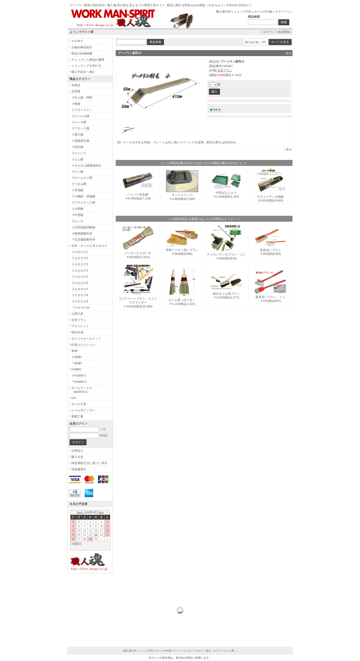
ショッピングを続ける (86, 65)
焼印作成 (77, 332)
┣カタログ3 (79, 264)
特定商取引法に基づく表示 (89, 463)
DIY (73, 398)
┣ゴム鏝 (77, 159)
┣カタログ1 (79, 252)
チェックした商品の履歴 (87, 59)
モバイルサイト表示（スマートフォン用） (212, 650)
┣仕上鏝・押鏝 (81, 97)
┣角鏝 (75, 103)
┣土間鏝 (77, 208)
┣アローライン (81, 110)
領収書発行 (78, 469)
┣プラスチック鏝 (83, 202)
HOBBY (76, 369)
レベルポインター (83, 410)
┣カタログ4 (79, 270)
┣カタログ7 (79, 289)
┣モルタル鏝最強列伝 (86, 165)
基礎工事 (77, 416)
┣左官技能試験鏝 (83, 227)
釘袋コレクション (83, 344)
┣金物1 (76, 357)
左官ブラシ (224, 70)
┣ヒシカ (77, 221)
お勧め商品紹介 (81, 47)
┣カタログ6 (79, 283)
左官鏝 (75, 91)
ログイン (269, 32)
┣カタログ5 (79, 276)
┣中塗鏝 (77, 215)
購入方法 (77, 457)
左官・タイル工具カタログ (89, 245)
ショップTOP (242, 11)
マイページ (282, 11)
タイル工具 (78, 404)
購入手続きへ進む (83, 72)
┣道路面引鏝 (80, 140)
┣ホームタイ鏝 (81, 177)
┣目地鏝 (77, 190)
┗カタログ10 (80, 307)
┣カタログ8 (79, 295)
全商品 (75, 85)
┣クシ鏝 (77, 171)
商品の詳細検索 (81, 53)
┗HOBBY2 (79, 381)
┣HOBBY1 (79, 375)
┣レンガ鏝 (78, 122)
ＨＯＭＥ (77, 41)
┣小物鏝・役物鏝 (83, 196)
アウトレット (80, 326)
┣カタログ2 (79, 258)
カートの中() (263, 11)
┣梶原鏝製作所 (81, 233)
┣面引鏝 (77, 134)
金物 (74, 350)
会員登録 (284, 32)
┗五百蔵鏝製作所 (83, 239)
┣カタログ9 (79, 301)
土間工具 (77, 313)
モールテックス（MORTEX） (81, 390)
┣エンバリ (78, 153)
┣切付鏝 (77, 147)
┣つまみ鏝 (78, 184)
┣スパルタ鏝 (80, 116)
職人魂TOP (223, 11)
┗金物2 (76, 363)
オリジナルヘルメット (86, 338)
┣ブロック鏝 (80, 128)
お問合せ (77, 450)
